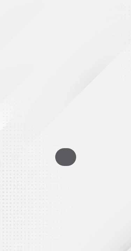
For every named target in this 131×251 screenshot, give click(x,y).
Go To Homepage (65, 157)
